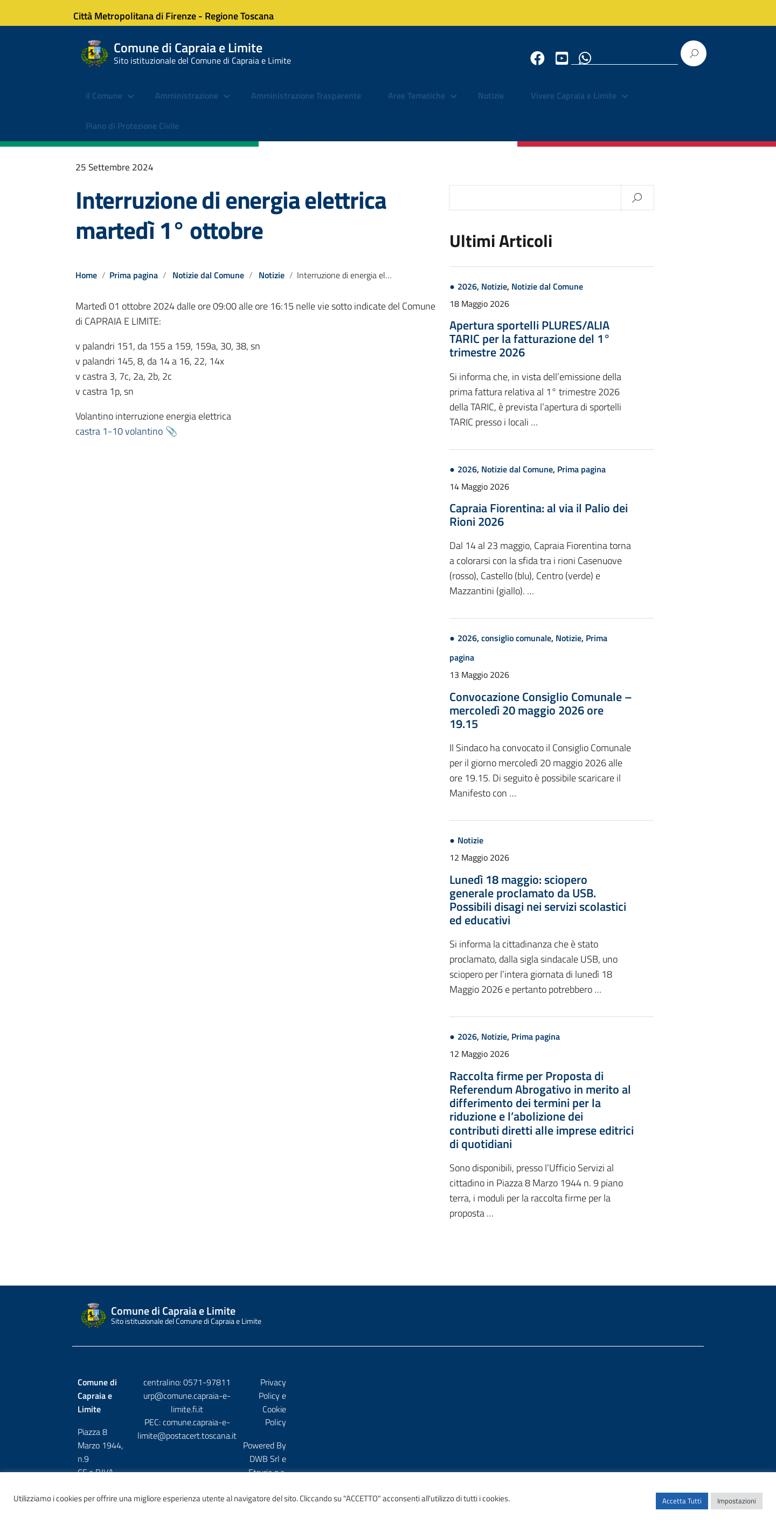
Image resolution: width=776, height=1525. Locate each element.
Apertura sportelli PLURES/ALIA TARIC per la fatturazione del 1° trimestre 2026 (576, 347)
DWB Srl (637, 1413)
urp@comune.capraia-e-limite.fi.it (388, 1404)
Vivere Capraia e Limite (573, 105)
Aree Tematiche (416, 105)
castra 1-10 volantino (119, 439)
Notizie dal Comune (209, 283)
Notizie (491, 105)
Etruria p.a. (679, 1413)
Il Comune (104, 105)
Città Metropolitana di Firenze (143, 12)
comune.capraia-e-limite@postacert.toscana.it (397, 1417)
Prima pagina (134, 283)
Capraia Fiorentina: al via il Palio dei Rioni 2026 (585, 523)
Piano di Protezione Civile (132, 134)
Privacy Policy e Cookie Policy (646, 1390)
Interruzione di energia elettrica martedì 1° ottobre (230, 223)
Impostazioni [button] (736, 1506)
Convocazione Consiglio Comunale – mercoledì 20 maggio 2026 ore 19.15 (587, 719)
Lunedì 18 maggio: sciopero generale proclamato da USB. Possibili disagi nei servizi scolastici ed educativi (584, 909)
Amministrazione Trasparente (306, 105)
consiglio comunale (563, 646)
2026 (514, 294)
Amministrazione (186, 105)
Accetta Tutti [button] (682, 1506)
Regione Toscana (247, 12)
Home (86, 283)
